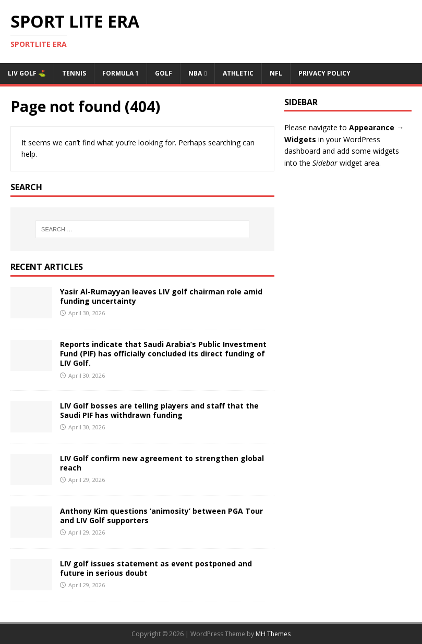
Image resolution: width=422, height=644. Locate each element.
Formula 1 (120, 73)
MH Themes (273, 633)
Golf (163, 73)
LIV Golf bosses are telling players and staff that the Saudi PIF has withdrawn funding (159, 410)
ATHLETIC (238, 73)
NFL (276, 73)
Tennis (74, 73)
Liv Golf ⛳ (27, 73)
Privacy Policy (324, 73)
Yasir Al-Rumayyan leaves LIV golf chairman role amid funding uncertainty (161, 296)
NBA (195, 73)
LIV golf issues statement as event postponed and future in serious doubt (156, 568)
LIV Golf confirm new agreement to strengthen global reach (162, 463)
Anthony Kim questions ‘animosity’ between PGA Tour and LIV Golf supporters (161, 515)
